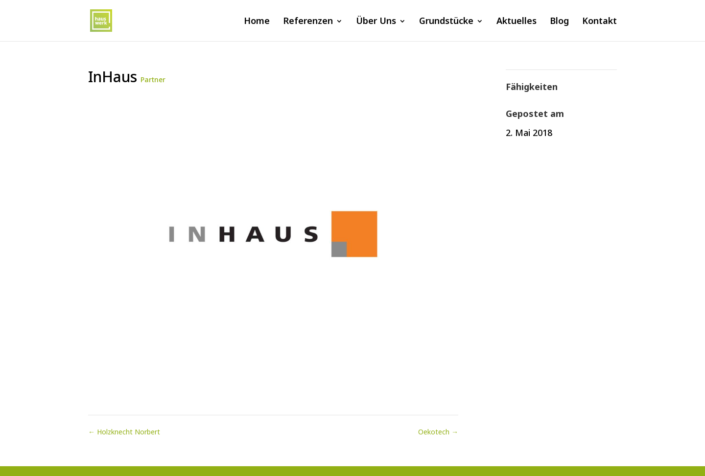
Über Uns (376, 21)
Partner (153, 79)
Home (257, 21)
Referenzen (308, 21)
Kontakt (599, 21)
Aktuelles (516, 21)
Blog (559, 21)
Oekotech (438, 431)
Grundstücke (446, 21)
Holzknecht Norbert (124, 431)
